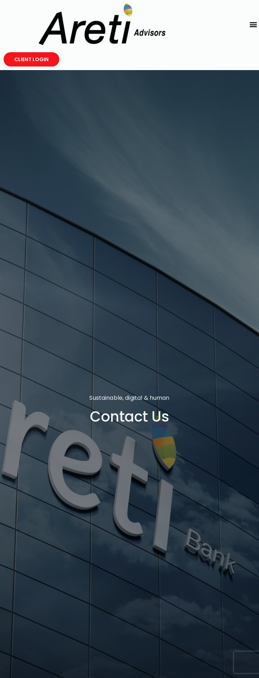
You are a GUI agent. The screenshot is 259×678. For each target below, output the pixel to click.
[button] (253, 24)
